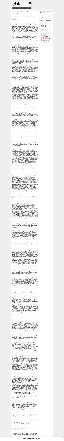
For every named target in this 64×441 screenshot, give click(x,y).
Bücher (42, 16)
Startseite (13, 11)
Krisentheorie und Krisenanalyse (45, 41)
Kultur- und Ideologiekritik (44, 32)
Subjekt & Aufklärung (44, 24)
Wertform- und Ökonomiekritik (45, 37)
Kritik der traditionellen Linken (45, 42)
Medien (42, 17)
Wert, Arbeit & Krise (44, 25)
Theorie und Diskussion (18, 11)
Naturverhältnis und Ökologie (45, 40)
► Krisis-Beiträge (43, 26)
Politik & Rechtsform (44, 23)
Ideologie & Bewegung (24, 11)
